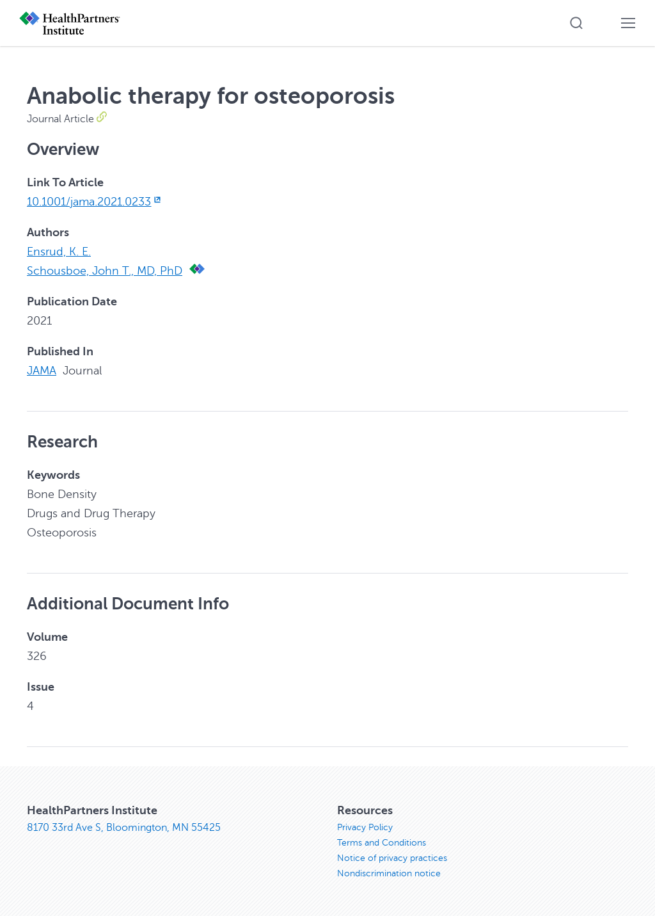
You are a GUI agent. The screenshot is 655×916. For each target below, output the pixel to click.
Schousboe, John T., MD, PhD (104, 270)
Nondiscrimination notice (389, 873)
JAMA (41, 370)
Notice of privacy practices (392, 858)
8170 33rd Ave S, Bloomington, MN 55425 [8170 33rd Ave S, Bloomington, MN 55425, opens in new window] (124, 827)
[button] (576, 23)
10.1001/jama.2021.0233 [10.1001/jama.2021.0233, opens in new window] (95, 201)
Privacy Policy (365, 827)
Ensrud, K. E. (59, 251)
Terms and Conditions (381, 843)
